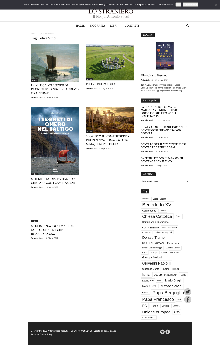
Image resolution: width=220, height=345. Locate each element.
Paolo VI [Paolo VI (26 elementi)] (145, 292)
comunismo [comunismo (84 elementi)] (150, 227)
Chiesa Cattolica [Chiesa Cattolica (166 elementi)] (157, 216)
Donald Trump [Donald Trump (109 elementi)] (153, 238)
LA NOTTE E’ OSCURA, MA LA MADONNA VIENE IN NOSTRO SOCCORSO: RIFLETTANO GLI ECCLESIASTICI (159, 111)
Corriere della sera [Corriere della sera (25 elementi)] (169, 227)
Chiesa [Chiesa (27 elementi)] (163, 211)
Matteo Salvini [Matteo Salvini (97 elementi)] (171, 286)
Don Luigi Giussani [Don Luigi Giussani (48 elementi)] (153, 243)
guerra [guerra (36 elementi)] (166, 269)
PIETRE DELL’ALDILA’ (101, 84)
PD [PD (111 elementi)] (144, 306)
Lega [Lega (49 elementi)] (183, 274)
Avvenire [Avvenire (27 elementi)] (145, 199)
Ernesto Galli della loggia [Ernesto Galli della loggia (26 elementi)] (152, 248)
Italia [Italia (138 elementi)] (146, 274)
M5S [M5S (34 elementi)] (159, 280)
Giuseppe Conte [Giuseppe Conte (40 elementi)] (150, 269)
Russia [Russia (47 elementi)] (155, 306)
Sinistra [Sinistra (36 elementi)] (165, 306)
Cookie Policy (46, 334)
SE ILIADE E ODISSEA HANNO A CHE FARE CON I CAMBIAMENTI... (55, 181)
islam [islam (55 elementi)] (175, 268)
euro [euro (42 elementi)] (144, 252)
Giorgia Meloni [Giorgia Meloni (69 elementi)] (152, 257)
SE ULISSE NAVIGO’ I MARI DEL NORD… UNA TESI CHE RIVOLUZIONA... (53, 230)
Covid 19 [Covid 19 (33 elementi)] (146, 232)
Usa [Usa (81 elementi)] (177, 312)
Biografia (97, 26)
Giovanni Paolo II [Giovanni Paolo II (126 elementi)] (156, 263)
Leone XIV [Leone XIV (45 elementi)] (148, 280)
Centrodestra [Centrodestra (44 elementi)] (149, 210)
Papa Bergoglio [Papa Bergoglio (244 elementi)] (168, 292)
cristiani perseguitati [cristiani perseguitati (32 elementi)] (163, 232)
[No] (216, 4)
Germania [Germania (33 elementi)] (174, 252)
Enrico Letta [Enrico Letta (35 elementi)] (173, 243)
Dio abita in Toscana (154, 76)
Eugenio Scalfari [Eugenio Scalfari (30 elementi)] (173, 248)
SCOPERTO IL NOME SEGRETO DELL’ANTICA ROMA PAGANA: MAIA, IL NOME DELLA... (107, 140)
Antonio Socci (37, 97)
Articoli (34, 80)
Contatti (132, 26)
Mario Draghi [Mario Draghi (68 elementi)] (173, 280)
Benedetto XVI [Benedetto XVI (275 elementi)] (157, 204)
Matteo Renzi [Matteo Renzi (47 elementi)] (149, 286)
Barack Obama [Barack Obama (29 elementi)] (159, 199)
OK (178, 4)
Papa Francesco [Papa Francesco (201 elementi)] (158, 299)
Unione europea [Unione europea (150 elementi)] (156, 312)
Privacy (34, 334)
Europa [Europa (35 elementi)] (154, 252)
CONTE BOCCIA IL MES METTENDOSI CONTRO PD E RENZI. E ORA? (163, 146)
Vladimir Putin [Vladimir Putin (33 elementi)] (148, 317)
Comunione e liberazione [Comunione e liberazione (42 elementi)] (155, 222)
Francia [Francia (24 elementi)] (164, 252)
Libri (115, 26)
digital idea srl (109, 331)
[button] (187, 26)
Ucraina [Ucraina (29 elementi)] (176, 306)
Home (80, 26)
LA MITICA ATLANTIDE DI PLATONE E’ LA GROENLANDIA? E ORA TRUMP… (55, 89)
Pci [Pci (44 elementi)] (179, 299)
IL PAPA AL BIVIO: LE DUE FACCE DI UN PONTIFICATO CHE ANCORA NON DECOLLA (164, 130)
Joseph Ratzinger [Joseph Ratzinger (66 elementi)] (165, 274)
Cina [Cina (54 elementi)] (178, 216)
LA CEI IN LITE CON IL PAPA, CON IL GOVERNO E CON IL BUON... (162, 160)
